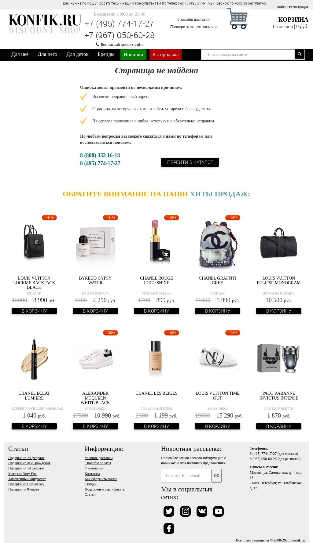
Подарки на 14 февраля (26, 468)
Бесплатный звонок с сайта (122, 44)
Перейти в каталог (190, 162)
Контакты (92, 474)
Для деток (77, 54)
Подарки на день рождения (29, 463)
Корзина (293, 19)
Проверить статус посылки (193, 26)
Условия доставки (98, 458)
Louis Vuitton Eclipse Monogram (279, 280)
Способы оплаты (98, 463)
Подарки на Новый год (26, 484)
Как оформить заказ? (101, 479)
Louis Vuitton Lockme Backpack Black (34, 283)
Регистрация (298, 7)
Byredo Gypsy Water (95, 280)
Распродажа (166, 54)
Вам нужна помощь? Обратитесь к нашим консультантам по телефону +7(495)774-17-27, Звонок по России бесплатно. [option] (165, 3)
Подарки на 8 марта (23, 489)
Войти (281, 7)
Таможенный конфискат (27, 479)
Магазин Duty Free (22, 474)
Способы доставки (193, 19)
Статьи (90, 494)
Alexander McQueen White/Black (95, 398)
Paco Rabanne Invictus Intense (278, 395)
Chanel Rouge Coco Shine (156, 280)
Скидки (91, 484)
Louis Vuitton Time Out (218, 395)
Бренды (106, 54)
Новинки (133, 54)
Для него (47, 54)
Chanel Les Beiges (156, 393)
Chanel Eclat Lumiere (34, 395)
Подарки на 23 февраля (26, 458)
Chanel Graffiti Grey (218, 280)
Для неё (19, 54)
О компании (94, 468)
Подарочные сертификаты (105, 489)
